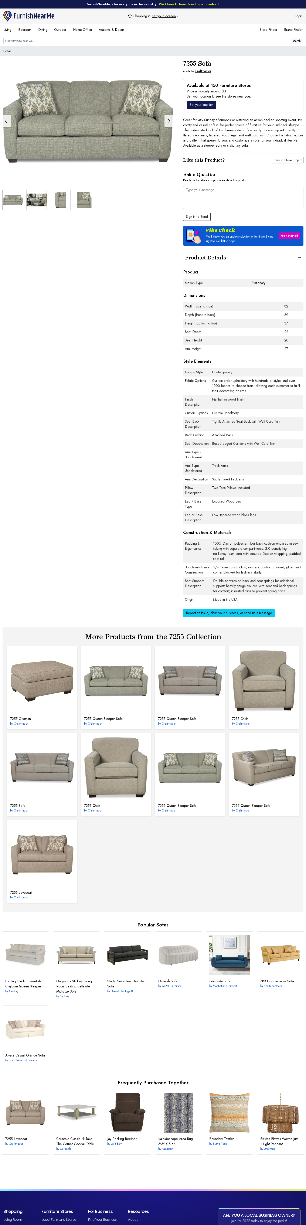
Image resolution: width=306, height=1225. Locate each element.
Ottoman (20, 718)
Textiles (221, 1138)
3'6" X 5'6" (175, 1141)
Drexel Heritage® (122, 991)
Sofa (17, 805)
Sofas (7, 51)
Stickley (64, 996)
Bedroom (24, 29)
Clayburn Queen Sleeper (23, 984)
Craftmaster (203, 71)
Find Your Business (102, 1219)
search (297, 41)
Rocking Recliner (122, 1138)
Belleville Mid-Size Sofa (74, 986)
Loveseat (21, 892)
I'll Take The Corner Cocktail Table (75, 1141)
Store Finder (268, 29)
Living (7, 29)
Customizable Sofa (277, 981)
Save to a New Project (288, 160)
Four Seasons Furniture (23, 1060)
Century (13, 991)
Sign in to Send (197, 216)
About (133, 1219)
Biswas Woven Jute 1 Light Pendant (279, 1141)
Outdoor (60, 29)
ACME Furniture (171, 986)
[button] (168, 121)
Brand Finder (293, 29)
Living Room (12, 1219)
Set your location (202, 104)
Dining (42, 29)
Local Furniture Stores (59, 1219)
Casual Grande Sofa (25, 1055)
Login (299, 16)
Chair (240, 718)
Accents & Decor (111, 29)
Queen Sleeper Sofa (103, 718)
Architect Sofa (126, 984)
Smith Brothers (273, 986)
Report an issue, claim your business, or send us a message (229, 612)
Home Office (82, 29)
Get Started (289, 236)
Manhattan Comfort (225, 986)
